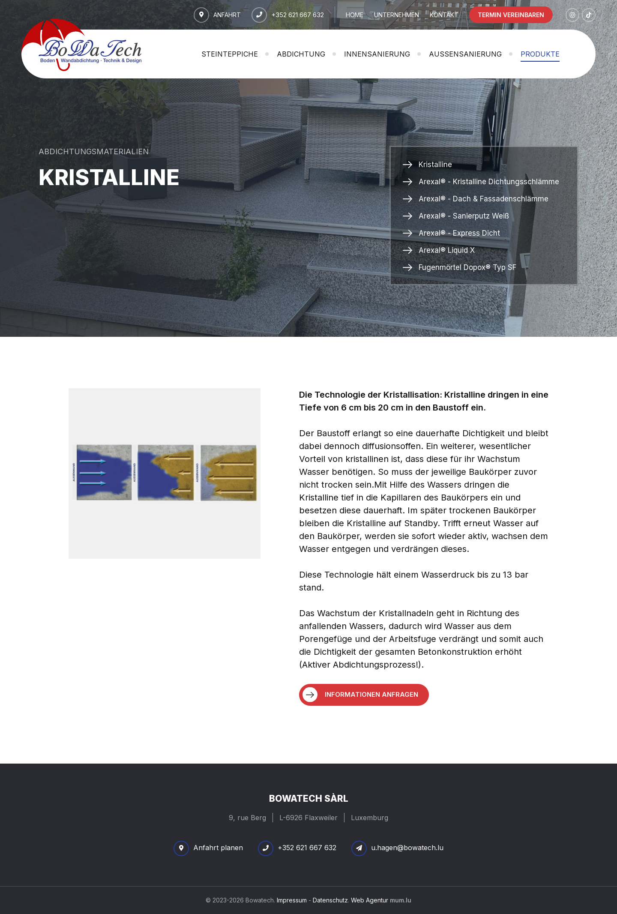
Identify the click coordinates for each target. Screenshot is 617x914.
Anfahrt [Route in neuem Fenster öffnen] (227, 14)
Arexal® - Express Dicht (459, 233)
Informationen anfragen (371, 694)
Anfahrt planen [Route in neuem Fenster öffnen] (218, 847)
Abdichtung (301, 54)
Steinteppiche (229, 54)
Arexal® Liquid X (447, 250)
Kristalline (435, 164)
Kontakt (444, 14)
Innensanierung (377, 54)
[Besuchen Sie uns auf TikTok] (589, 15)
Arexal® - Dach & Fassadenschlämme (483, 199)
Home (354, 14)
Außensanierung (465, 54)
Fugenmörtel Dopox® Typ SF (467, 267)
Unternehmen (396, 14)
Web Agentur (369, 900)
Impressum (292, 900)
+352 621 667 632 (297, 14)
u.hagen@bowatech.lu (407, 847)
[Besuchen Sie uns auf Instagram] (572, 15)
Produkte (540, 54)
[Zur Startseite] (81, 45)
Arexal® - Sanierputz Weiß (464, 216)
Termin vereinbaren (511, 14)
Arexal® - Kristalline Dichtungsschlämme (489, 181)
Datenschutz (330, 900)
